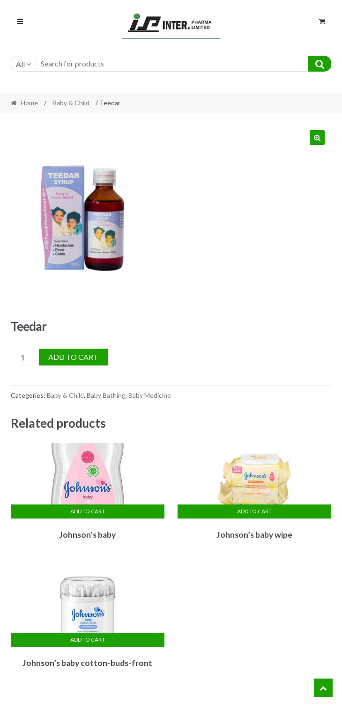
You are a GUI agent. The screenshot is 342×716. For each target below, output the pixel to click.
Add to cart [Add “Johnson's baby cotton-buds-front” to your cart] (87, 639)
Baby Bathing (106, 395)
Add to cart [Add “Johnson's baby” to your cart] (87, 511)
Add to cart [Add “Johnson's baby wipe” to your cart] (254, 511)
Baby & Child (70, 103)
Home (29, 103)
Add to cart (73, 356)
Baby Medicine (149, 395)
